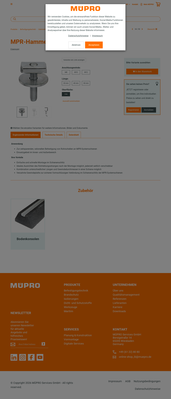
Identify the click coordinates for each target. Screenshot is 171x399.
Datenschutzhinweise (78, 35)
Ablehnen (76, 45)
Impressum (97, 35)
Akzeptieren (93, 45)
